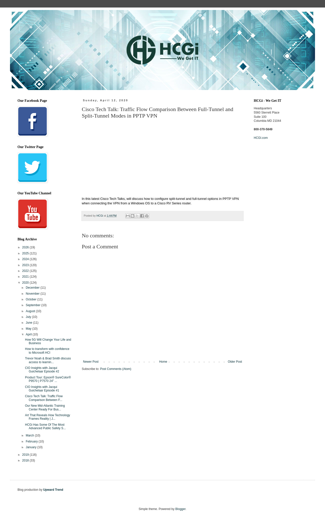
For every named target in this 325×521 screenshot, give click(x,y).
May (29, 328)
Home (163, 361)
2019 (26, 454)
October (31, 299)
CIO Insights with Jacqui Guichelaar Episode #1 (42, 388)
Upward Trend (53, 489)
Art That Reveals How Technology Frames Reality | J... (47, 416)
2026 (26, 247)
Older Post (235, 361)
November (33, 293)
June (29, 322)
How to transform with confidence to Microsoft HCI (47, 350)
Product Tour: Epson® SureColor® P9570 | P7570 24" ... (48, 379)
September (33, 305)
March (30, 435)
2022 (26, 271)
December (33, 287)
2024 (26, 259)
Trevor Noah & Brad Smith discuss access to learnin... (48, 360)
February (32, 441)
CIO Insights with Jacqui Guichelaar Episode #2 (42, 369)
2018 (26, 460)
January (31, 447)
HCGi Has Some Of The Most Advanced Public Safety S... (45, 426)
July (29, 317)
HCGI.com (261, 138)
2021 (26, 276)
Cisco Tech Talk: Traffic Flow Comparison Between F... (44, 397)
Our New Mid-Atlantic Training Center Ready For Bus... (45, 407)
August (31, 311)
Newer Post (90, 361)
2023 (26, 265)
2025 (26, 253)
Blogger (180, 509)
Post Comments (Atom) (115, 369)
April (29, 334)
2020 (26, 282)
